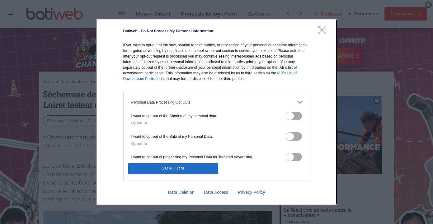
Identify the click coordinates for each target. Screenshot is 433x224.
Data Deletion (181, 192)
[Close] (324, 32)
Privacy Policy (251, 192)
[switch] (294, 115)
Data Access (216, 192)
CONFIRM (173, 168)
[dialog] (217, 112)
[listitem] (216, 102)
